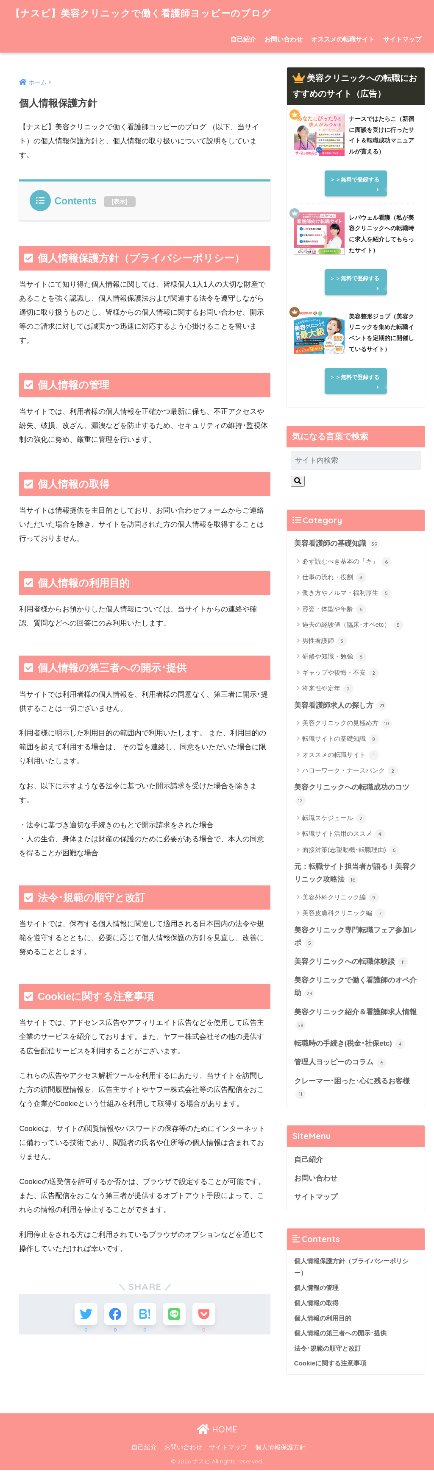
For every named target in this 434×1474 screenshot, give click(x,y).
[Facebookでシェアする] (113, 1314)
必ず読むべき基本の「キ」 (347, 562)
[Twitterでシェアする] (82, 1314)
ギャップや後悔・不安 (340, 673)
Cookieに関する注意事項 (330, 1367)
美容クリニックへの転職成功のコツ (351, 795)
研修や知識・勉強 (334, 657)
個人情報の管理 (316, 1291)
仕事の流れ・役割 (334, 578)
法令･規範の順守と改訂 (327, 1352)
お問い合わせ (283, 39)
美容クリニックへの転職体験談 (351, 963)
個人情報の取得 (316, 1307)
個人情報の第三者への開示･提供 (340, 1337)
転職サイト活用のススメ (343, 835)
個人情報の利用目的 (322, 1322)
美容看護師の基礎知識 (337, 544)
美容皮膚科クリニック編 (343, 915)
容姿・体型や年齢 (334, 609)
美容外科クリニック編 (340, 899)
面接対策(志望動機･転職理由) (350, 851)
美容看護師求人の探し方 (340, 706)
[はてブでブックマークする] (144, 1314)
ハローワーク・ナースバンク (350, 771)
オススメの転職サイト (343, 39)
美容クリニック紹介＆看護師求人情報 (355, 1021)
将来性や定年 (327, 689)
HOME (217, 1433)
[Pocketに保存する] (207, 1314)
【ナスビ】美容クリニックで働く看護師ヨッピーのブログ (146, 13)
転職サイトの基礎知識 (340, 739)
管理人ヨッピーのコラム (340, 1066)
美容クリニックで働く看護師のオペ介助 (355, 989)
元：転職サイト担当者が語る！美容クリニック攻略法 (355, 874)
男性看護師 (324, 641)
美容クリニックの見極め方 (347, 724)
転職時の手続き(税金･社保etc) (350, 1046)
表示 (119, 201)
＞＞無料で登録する (354, 179)
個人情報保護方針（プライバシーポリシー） (351, 1271)
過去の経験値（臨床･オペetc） (352, 625)
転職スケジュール (334, 819)
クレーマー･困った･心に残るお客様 (352, 1091)
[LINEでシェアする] (176, 1314)
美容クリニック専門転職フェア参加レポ (355, 938)
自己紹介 (243, 39)
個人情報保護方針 (280, 1451)
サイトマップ (402, 39)
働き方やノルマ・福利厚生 (347, 594)
